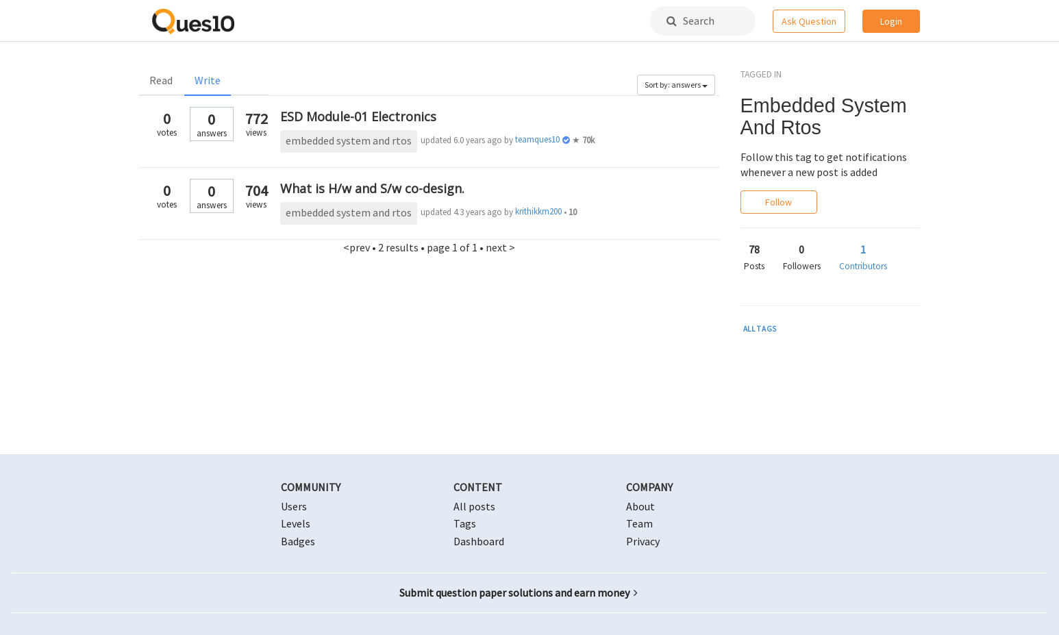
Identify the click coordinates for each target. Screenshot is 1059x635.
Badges (298, 541)
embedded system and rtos (349, 140)
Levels (295, 523)
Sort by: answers (676, 84)
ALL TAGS (760, 329)
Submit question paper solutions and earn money (518, 592)
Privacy (643, 541)
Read (161, 80)
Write (208, 80)
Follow (778, 202)
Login (891, 21)
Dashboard (478, 541)
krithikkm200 (538, 211)
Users (294, 506)
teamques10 (537, 139)
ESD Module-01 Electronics (358, 116)
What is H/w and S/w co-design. (372, 188)
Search (690, 20)
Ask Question (809, 21)
